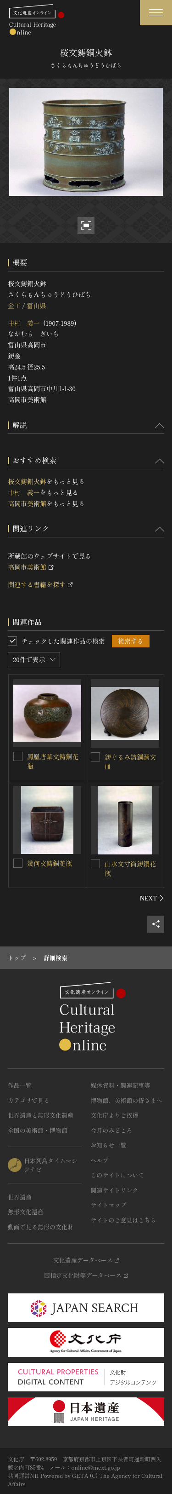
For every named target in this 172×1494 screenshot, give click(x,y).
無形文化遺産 (26, 1211)
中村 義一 (24, 323)
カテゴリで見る (29, 1100)
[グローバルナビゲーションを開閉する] (156, 12)
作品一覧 (20, 1085)
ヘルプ (100, 1160)
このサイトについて (117, 1175)
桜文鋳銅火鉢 (27, 481)
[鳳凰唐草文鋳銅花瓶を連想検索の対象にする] (17, 756)
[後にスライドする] (152, 898)
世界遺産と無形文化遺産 (40, 1115)
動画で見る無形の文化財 (40, 1227)
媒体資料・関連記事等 (120, 1085)
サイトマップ (109, 1204)
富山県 (36, 305)
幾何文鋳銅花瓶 (49, 863)
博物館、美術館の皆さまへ (126, 1100)
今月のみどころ (112, 1130)
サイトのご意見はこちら (123, 1220)
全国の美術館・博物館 (37, 1130)
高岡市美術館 (27, 503)
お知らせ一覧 (109, 1145)
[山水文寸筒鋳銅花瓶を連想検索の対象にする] (95, 863)
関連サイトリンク (115, 1190)
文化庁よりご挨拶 (115, 1115)
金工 (14, 305)
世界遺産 (20, 1197)
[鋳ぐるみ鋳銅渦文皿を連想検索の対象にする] (95, 756)
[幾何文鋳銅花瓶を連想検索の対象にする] (17, 863)
